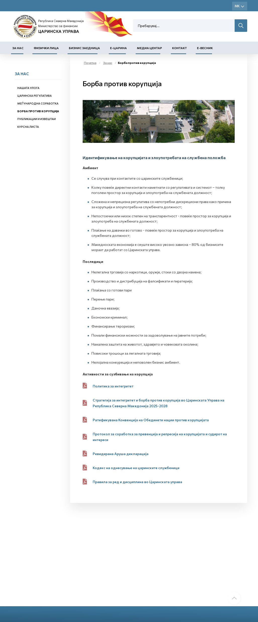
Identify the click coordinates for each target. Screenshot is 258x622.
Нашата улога (28, 87)
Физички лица (46, 48)
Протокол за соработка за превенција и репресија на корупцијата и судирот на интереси (160, 437)
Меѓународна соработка (38, 103)
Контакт (179, 48)
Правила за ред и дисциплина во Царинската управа (137, 482)
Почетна (90, 62)
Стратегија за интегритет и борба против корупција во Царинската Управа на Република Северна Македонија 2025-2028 (158, 403)
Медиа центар (149, 48)
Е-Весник (205, 48)
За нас (18, 48)
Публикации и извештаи (36, 119)
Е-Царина (118, 48)
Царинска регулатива (34, 95)
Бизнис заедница (84, 48)
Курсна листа (28, 126)
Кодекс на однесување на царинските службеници (136, 468)
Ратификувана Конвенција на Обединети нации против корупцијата (151, 420)
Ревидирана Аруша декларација (120, 454)
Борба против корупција (38, 111)
